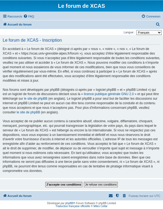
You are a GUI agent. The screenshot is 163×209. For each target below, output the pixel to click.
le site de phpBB (35, 98)
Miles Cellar (101, 206)
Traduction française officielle (72, 206)
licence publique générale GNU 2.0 (109, 94)
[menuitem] (28, 16)
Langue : (129, 32)
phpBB (69, 203)
